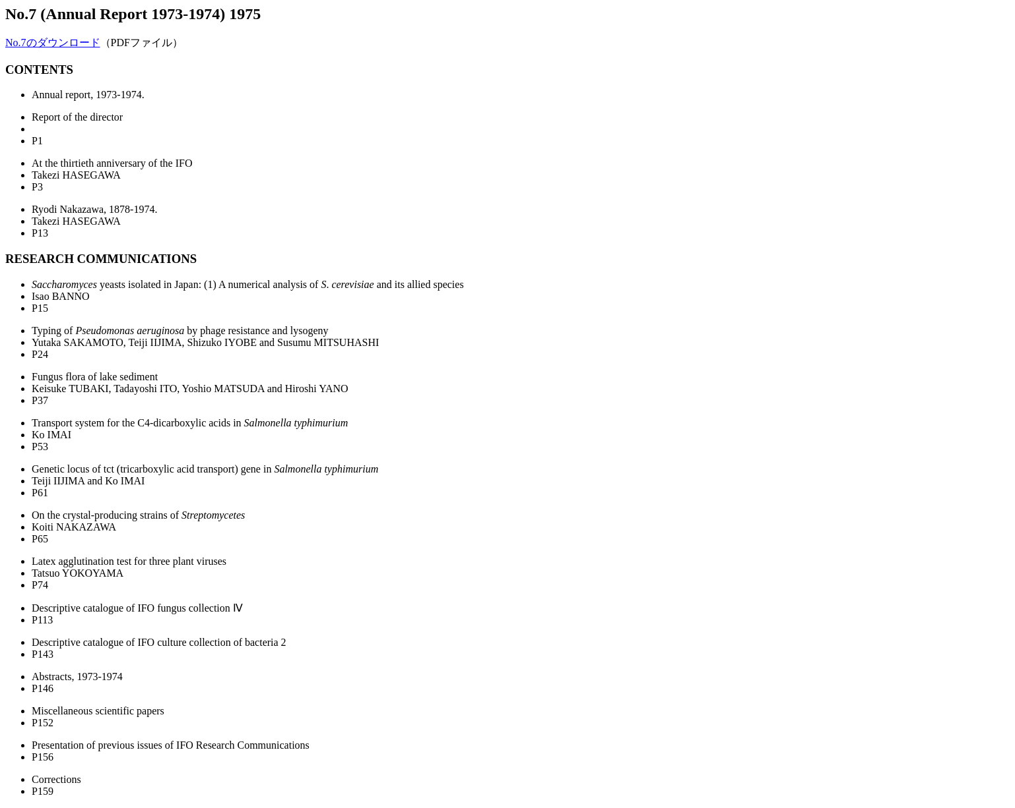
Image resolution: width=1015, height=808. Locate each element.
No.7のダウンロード (52, 42)
